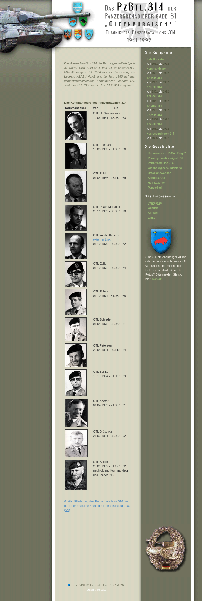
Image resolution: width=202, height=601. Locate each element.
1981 (155, 128)
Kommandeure (156, 68)
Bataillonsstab (156, 59)
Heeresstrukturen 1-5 (160, 133)
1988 (155, 119)
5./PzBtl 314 (154, 115)
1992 (166, 63)
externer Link (102, 239)
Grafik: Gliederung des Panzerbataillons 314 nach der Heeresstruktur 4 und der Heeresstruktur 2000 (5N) (97, 506)
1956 (155, 138)
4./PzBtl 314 (154, 105)
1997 (166, 138)
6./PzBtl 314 (154, 124)
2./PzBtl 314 (154, 87)
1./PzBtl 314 (154, 77)
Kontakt (157, 278)
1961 (155, 63)
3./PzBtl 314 (154, 96)
